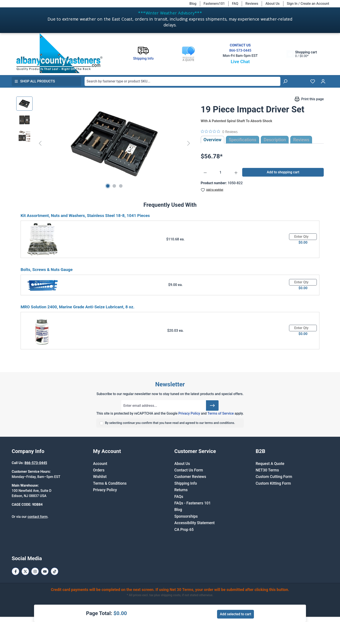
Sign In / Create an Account (308, 4)
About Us (272, 4)
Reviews (251, 4)
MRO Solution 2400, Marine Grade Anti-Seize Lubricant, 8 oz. (77, 306)
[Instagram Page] (35, 571)
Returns (181, 490)
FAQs (178, 496)
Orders (99, 470)
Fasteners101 (214, 4)
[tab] (275, 140)
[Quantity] (220, 172)
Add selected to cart (235, 614)
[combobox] (182, 81)
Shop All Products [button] (35, 81)
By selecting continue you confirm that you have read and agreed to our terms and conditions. (170, 423)
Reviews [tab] (301, 139)
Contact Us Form (188, 470)
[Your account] (323, 81)
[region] (104, 143)
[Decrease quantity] (205, 172)
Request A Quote (270, 463)
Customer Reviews (190, 476)
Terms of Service (221, 413)
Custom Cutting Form (274, 476)
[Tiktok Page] (54, 571)
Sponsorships (186, 516)
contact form (37, 517)
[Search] (285, 81)
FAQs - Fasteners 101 (192, 503)
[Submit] (212, 405)
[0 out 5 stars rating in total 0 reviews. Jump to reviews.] (219, 131)
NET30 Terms (267, 470)
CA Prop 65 (184, 529)
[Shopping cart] (302, 53)
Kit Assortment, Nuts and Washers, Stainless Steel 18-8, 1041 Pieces (85, 215)
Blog (193, 4)
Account (100, 463)
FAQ (235, 4)
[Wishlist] (312, 81)
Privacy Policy (189, 413)
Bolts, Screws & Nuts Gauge (47, 269)
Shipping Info (185, 483)
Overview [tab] (213, 139)
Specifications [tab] (242, 139)
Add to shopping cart (283, 172)
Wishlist (100, 476)
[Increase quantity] (236, 172)
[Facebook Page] (15, 571)
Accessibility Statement (194, 523)
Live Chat (240, 61)
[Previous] (40, 143)
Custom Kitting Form (273, 483)
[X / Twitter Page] (25, 571)
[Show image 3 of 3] (121, 186)
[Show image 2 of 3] (114, 186)
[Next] (188, 143)
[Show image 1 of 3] (108, 186)
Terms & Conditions (110, 483)
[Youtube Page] (45, 571)
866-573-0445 (240, 50)
